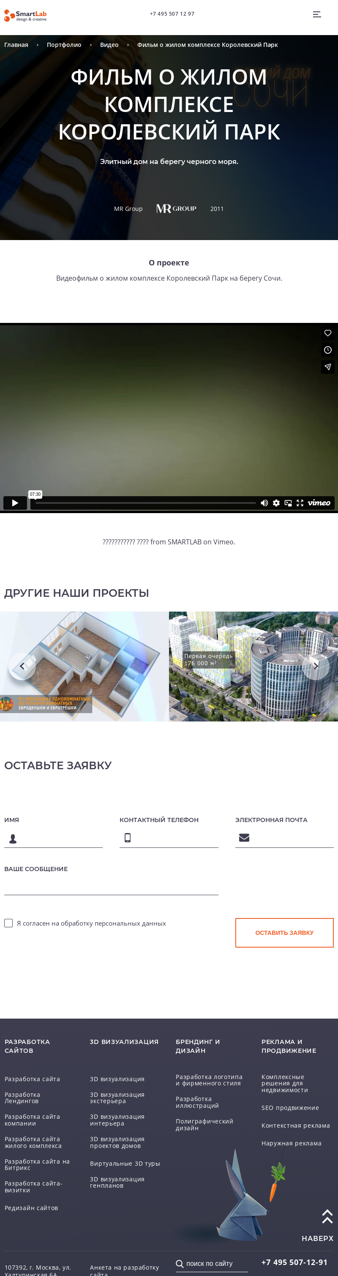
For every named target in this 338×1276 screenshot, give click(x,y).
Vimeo (217, 542)
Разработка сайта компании (39, 1115)
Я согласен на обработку (91, 920)
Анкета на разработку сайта (124, 1251)
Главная (13, 45)
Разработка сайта (26, 1079)
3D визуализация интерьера (125, 1115)
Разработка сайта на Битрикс (30, 1153)
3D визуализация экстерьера (125, 1097)
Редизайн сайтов (25, 1192)
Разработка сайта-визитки (37, 1175)
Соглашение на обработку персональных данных (122, 1266)
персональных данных (130, 920)
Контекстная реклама (288, 1118)
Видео (94, 45)
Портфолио (54, 45)
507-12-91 (284, 1247)
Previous (22, 666)
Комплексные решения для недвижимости (295, 1079)
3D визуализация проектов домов (123, 1133)
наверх (318, 1223)
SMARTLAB (183, 542)
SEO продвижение (284, 1100)
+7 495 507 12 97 (169, 10)
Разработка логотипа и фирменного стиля (204, 1079)
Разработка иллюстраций (207, 1100)
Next (316, 666)
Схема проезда (23, 1272)
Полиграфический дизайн (208, 1118)
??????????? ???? (131, 542)
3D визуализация (111, 1079)
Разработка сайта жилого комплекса (36, 1133)
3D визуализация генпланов (124, 1171)
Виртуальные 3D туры (117, 1153)
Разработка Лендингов (33, 1097)
